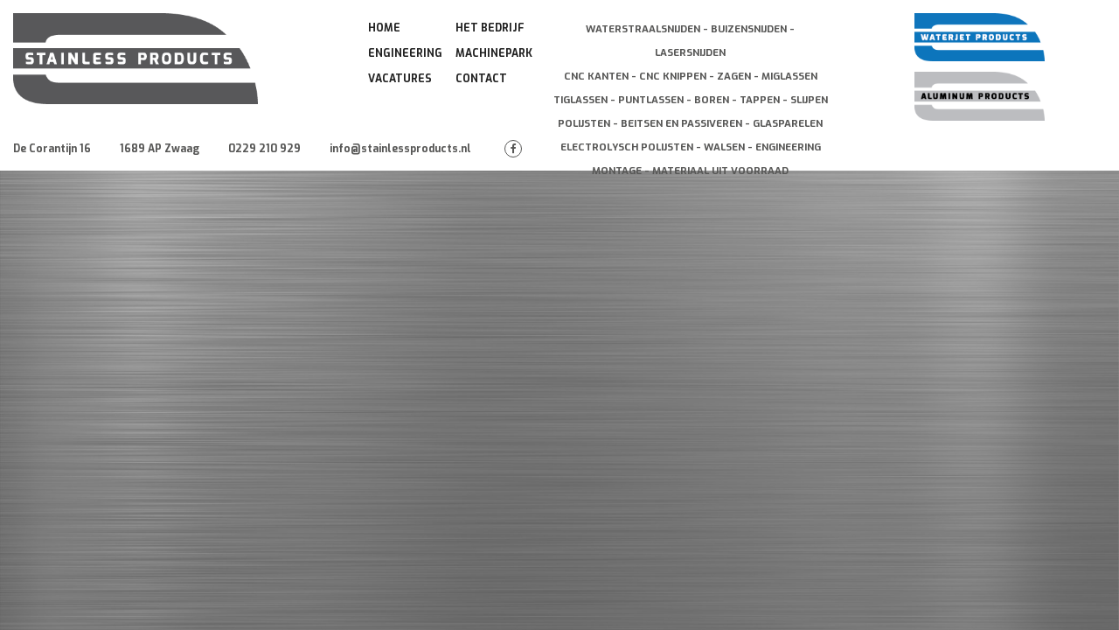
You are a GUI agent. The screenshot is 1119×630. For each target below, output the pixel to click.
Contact (481, 79)
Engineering (405, 53)
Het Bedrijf (490, 28)
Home (384, 28)
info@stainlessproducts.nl (400, 149)
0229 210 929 (264, 149)
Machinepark (493, 53)
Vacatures (400, 79)
